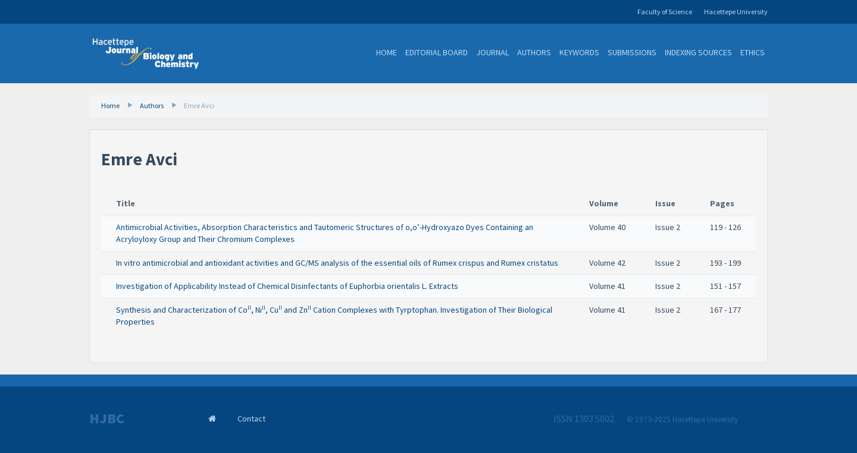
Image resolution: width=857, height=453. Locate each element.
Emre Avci (199, 105)
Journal (492, 52)
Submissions (632, 52)
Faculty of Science (664, 11)
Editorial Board (436, 52)
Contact (251, 418)
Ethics (752, 52)
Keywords (579, 52)
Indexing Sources (698, 52)
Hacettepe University (736, 11)
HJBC (106, 418)
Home (386, 52)
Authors (534, 52)
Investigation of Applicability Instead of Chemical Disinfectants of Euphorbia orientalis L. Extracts (287, 286)
